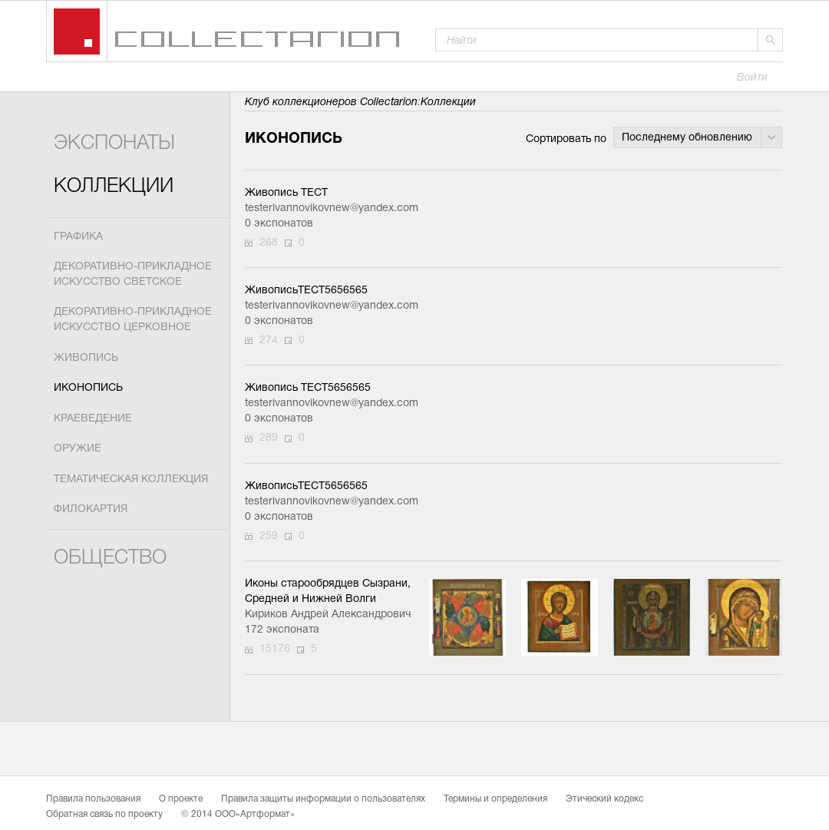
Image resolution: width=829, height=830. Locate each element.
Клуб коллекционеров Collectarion (331, 102)
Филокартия (90, 509)
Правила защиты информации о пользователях (323, 799)
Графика (78, 237)
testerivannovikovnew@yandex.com (329, 208)
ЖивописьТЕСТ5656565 (306, 291)
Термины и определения (495, 799)
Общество (110, 558)
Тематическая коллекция (131, 479)
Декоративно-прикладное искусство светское (133, 274)
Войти (752, 78)
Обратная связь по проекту (104, 814)
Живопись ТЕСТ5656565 (308, 388)
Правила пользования (93, 799)
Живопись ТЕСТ (286, 193)
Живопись (86, 358)
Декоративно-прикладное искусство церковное (133, 319)
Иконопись (88, 388)
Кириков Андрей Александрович (328, 615)
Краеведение (93, 419)
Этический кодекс (604, 799)
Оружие (77, 449)
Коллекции (113, 187)
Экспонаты (114, 144)
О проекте (181, 799)
